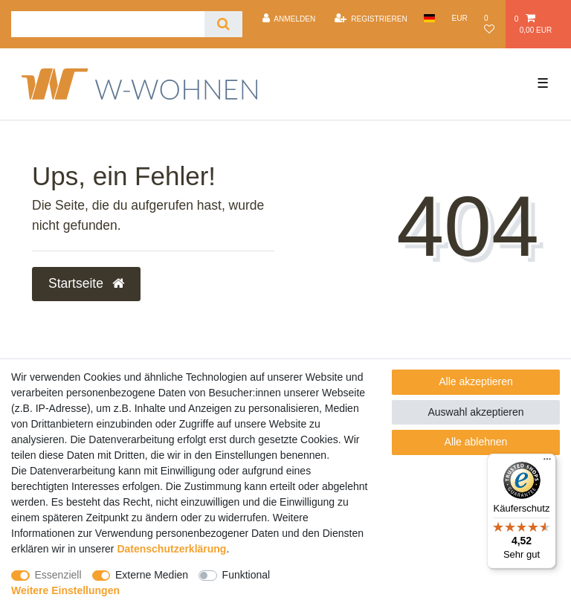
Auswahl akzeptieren (475, 412)
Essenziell (58, 575)
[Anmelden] (288, 18)
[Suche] (223, 24)
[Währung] (459, 18)
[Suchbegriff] (107, 24)
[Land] (429, 18)
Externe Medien (151, 575)
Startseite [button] (86, 283)
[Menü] (547, 462)
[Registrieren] (371, 18)
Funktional (246, 575)
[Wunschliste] (491, 24)
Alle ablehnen (476, 442)
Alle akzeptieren (476, 381)
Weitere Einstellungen (65, 590)
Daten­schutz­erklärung (171, 549)
